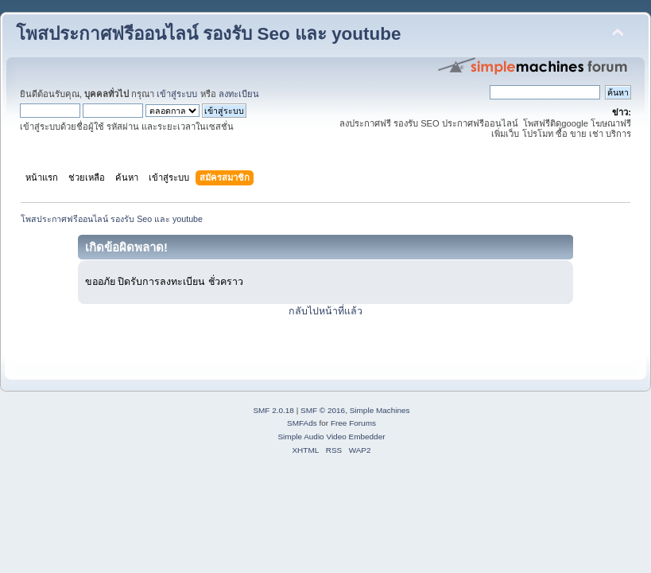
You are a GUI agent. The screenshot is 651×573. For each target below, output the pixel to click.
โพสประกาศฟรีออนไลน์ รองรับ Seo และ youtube (208, 34)
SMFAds (302, 423)
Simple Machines (380, 410)
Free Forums (353, 423)
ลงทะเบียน (239, 94)
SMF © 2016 (322, 410)
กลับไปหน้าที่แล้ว (325, 311)
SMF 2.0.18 (273, 410)
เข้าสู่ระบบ (177, 94)
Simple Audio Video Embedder (331, 436)
